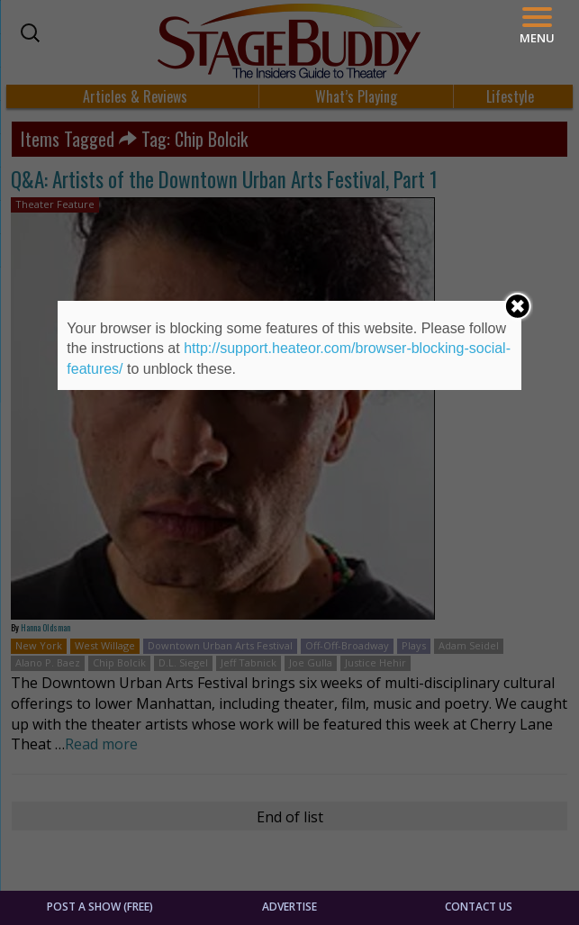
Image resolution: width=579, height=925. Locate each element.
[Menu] (537, 25)
